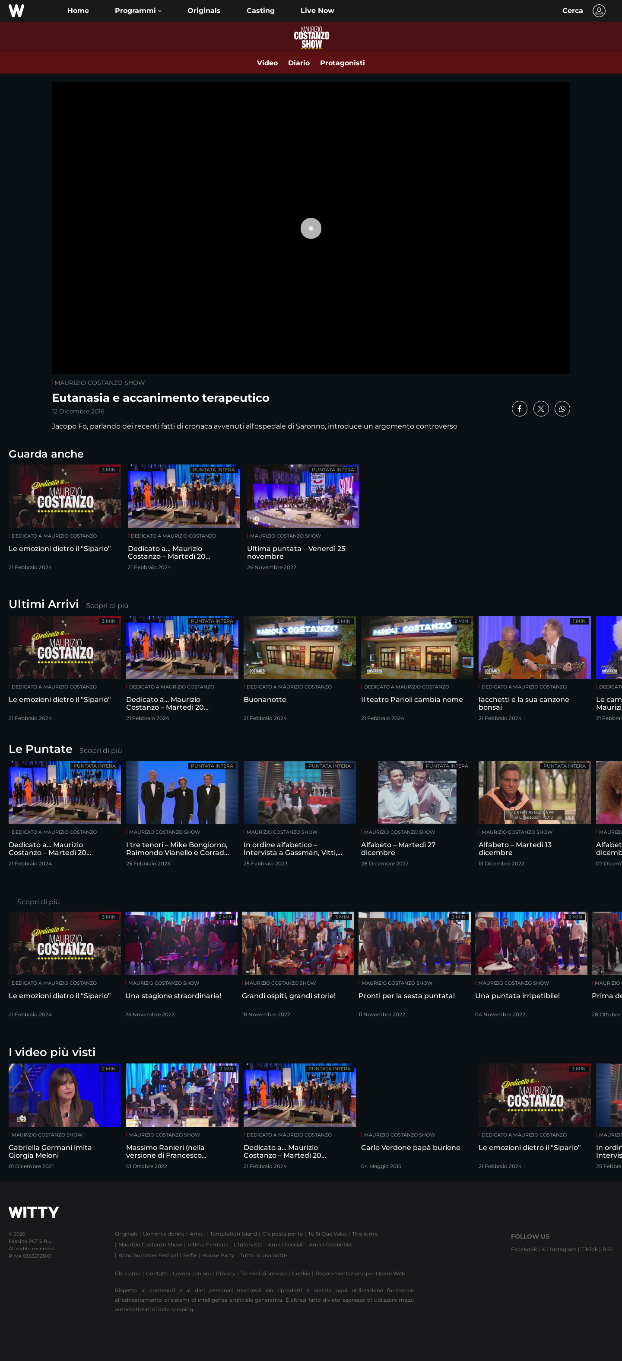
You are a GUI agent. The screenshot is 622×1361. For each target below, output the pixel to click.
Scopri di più (107, 606)
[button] (138, 11)
